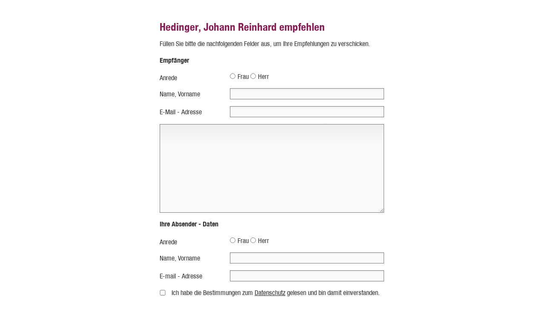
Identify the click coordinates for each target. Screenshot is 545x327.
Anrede (168, 78)
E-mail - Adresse (181, 276)
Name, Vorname (180, 94)
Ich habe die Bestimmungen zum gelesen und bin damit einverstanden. (276, 293)
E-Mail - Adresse (181, 112)
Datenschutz (270, 293)
